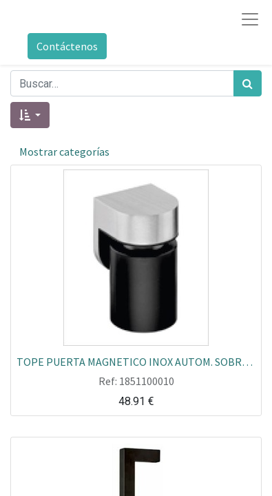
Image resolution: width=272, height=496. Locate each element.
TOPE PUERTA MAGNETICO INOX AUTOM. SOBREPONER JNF (136, 360)
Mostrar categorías (64, 151)
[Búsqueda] (247, 83)
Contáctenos (67, 46)
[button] (30, 115)
